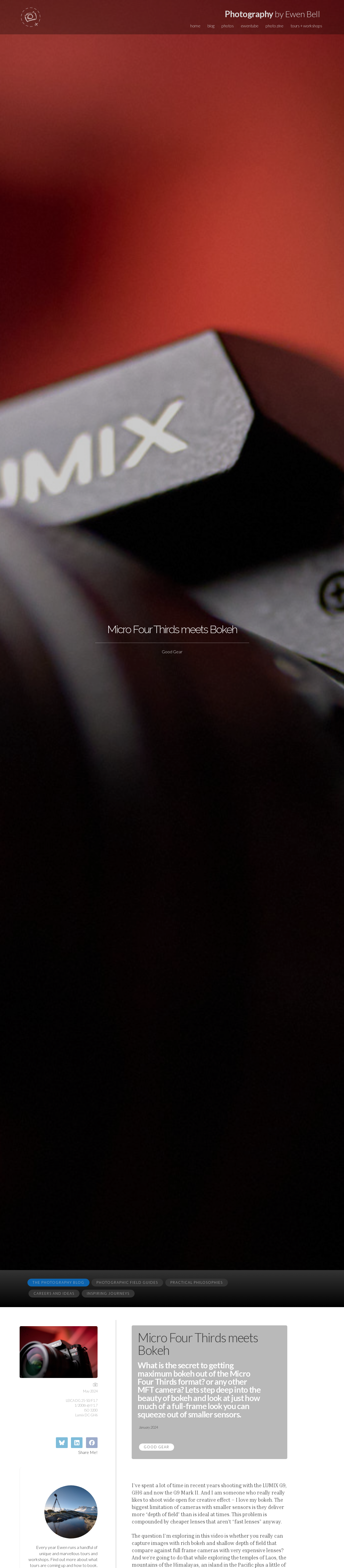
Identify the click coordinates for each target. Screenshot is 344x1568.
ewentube (250, 25)
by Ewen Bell (272, 14)
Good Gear (156, 1447)
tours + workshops (306, 25)
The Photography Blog (58, 1282)
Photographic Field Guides (127, 1282)
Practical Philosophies (196, 1282)
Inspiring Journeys (108, 1293)
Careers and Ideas (54, 1293)
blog (210, 25)
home (195, 25)
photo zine (274, 25)
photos (227, 25)
